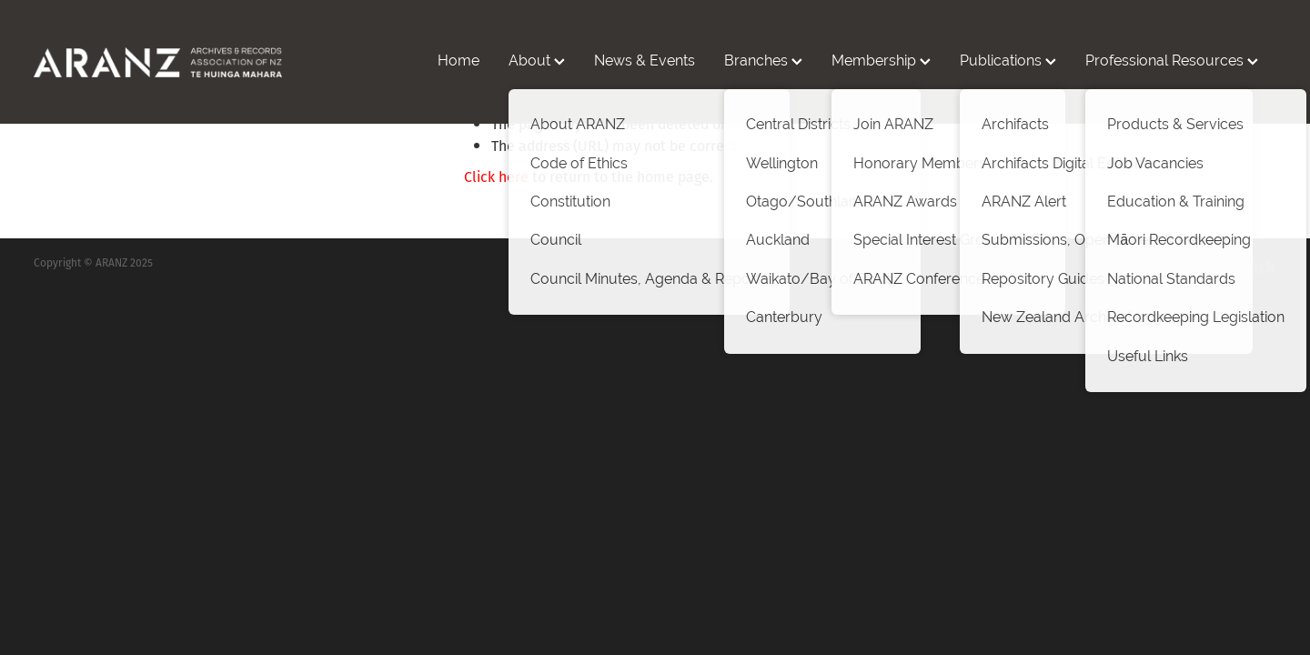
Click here (496, 176)
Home (458, 60)
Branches (763, 60)
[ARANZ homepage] (158, 61)
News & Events (644, 60)
